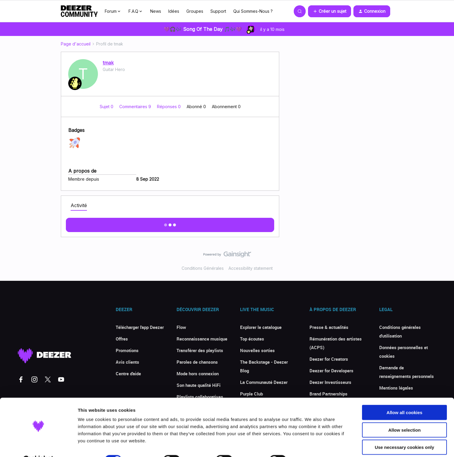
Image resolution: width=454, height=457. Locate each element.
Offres (122, 339)
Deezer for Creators (328, 359)
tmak (108, 63)
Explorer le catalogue (261, 327)
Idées (173, 11)
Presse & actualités (328, 327)
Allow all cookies (405, 397)
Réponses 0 (169, 106)
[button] (329, 11)
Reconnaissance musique (202, 339)
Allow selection (404, 415)
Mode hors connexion (198, 373)
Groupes (194, 11)
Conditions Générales (203, 268)
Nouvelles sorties (257, 350)
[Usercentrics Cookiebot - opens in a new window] (38, 445)
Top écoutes (252, 339)
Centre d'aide (128, 373)
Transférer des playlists (200, 350)
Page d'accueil (76, 43)
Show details (311, 445)
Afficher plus (170, 223)
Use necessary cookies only (404, 432)
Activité (79, 205)
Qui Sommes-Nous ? (253, 11)
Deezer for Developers (331, 371)
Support (218, 11)
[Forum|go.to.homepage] (79, 11)
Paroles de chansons (197, 362)
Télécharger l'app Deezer (140, 327)
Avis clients (127, 362)
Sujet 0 (107, 106)
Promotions (127, 350)
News (155, 11)
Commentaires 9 (135, 106)
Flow (181, 327)
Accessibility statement (250, 268)
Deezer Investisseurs (330, 382)
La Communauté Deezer (264, 382)
